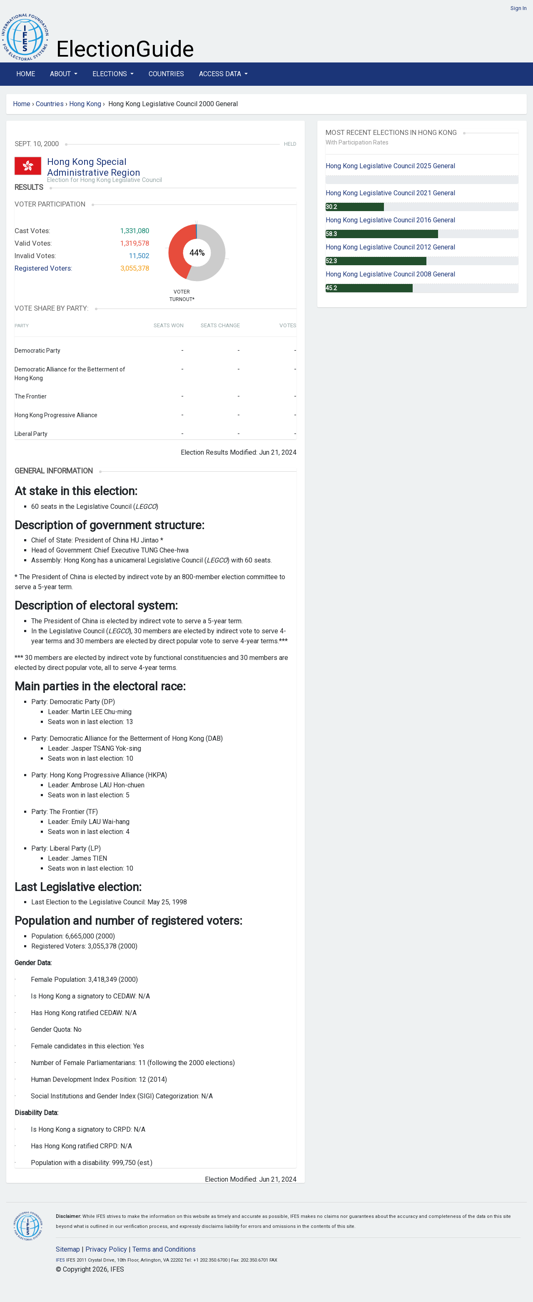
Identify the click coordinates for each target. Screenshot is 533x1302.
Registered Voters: (43, 268)
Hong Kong (85, 104)
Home (25, 74)
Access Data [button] (221, 74)
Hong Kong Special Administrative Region (93, 167)
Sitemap (68, 1249)
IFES (60, 1260)
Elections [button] (110, 74)
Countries (166, 74)
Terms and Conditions (164, 1249)
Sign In (519, 8)
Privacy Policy (106, 1249)
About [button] (61, 74)
